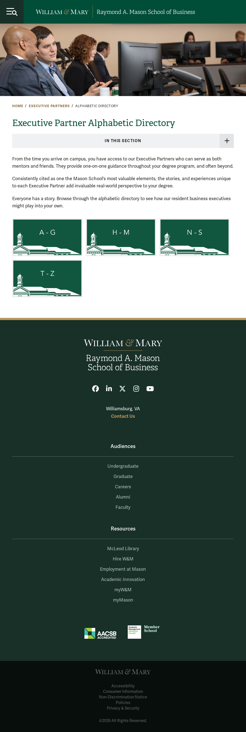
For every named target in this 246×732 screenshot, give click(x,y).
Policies (123, 702)
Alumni (123, 497)
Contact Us (123, 416)
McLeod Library (123, 549)
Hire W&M (123, 559)
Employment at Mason (123, 569)
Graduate (123, 476)
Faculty (123, 507)
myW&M (123, 590)
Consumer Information (123, 691)
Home (17, 106)
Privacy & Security (123, 708)
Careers (123, 487)
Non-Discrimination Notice (123, 697)
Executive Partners (49, 106)
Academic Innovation (123, 579)
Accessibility (123, 686)
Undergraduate (123, 466)
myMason (123, 600)
